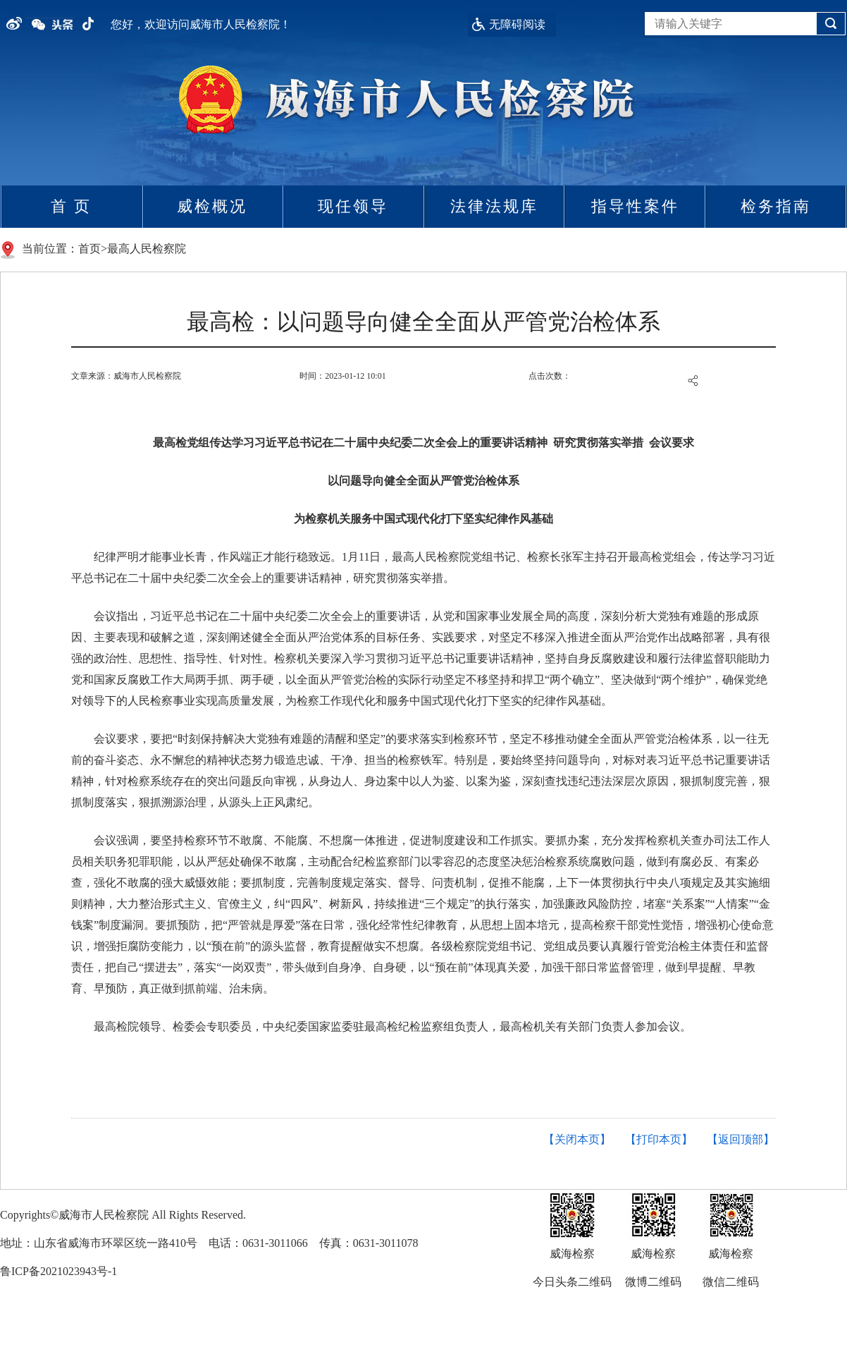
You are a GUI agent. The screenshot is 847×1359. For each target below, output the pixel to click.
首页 (89, 249)
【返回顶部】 (740, 1139)
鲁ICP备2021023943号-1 (58, 1271)
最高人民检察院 (146, 249)
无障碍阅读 (517, 24)
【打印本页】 (659, 1139)
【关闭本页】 (577, 1139)
